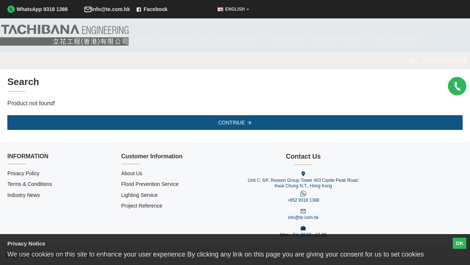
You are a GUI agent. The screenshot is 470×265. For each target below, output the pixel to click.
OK (459, 243)
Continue (231, 123)
